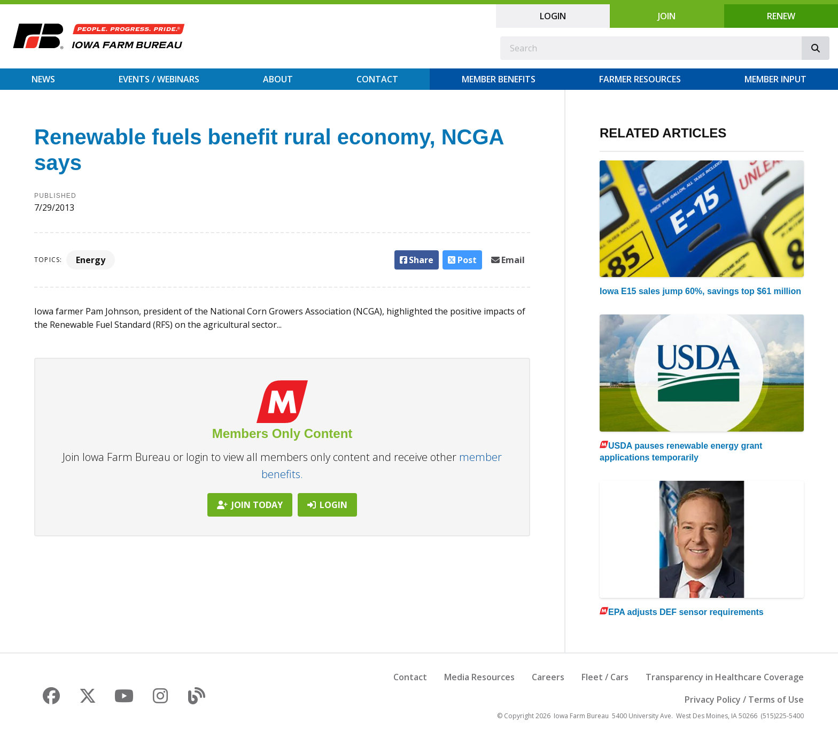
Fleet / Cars (605, 677)
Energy (90, 260)
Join (667, 16)
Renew (781, 16)
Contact (377, 79)
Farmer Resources (640, 79)
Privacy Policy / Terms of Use (744, 699)
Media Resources (479, 677)
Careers (548, 677)
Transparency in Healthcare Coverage (725, 677)
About (278, 79)
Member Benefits (499, 79)
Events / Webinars (159, 79)
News (43, 79)
